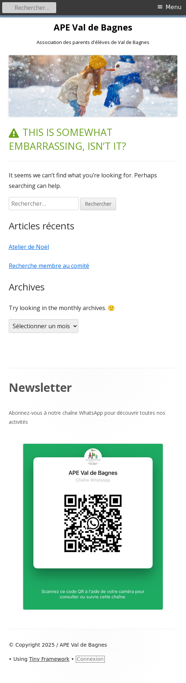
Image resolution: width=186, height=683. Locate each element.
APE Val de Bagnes (93, 27)
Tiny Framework (49, 659)
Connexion (90, 659)
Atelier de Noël (29, 247)
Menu (174, 7)
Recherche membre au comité (49, 266)
